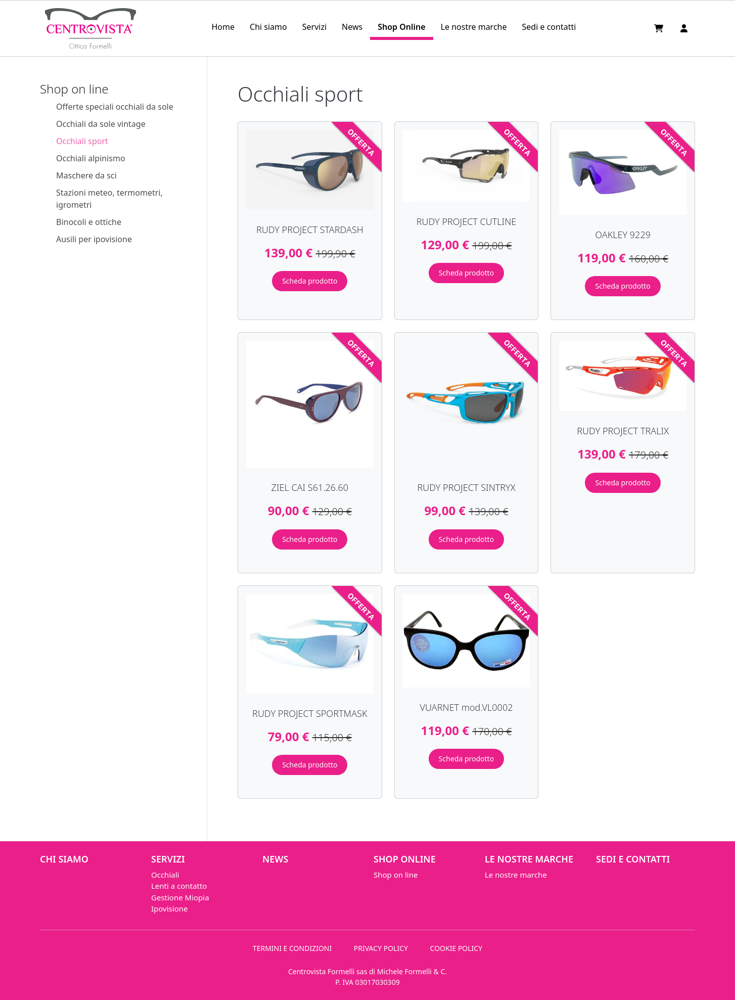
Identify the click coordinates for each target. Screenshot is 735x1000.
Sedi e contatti (549, 26)
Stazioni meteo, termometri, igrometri (109, 198)
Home (223, 26)
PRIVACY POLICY (381, 948)
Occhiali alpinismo (90, 158)
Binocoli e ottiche (88, 222)
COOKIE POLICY (456, 948)
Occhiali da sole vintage (101, 123)
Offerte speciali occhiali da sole (114, 106)
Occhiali (165, 875)
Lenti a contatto (179, 886)
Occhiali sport (82, 141)
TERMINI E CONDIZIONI (292, 948)
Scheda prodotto (309, 281)
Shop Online (401, 26)
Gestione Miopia (180, 897)
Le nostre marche (474, 26)
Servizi (314, 26)
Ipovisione (169, 908)
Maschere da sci (86, 175)
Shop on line (396, 875)
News (352, 26)
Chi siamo (268, 26)
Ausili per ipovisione (94, 239)
